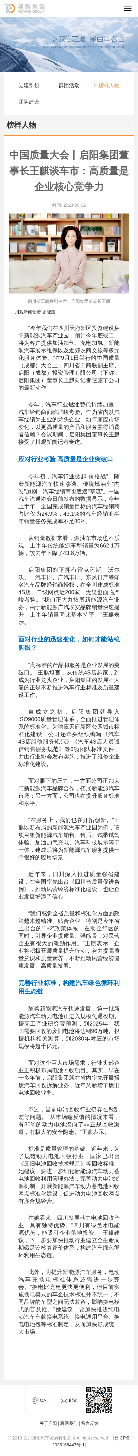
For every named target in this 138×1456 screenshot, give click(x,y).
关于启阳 (48, 1423)
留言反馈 (90, 1423)
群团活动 (69, 86)
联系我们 (69, 1423)
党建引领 (28, 86)
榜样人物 (109, 86)
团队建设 (28, 102)
